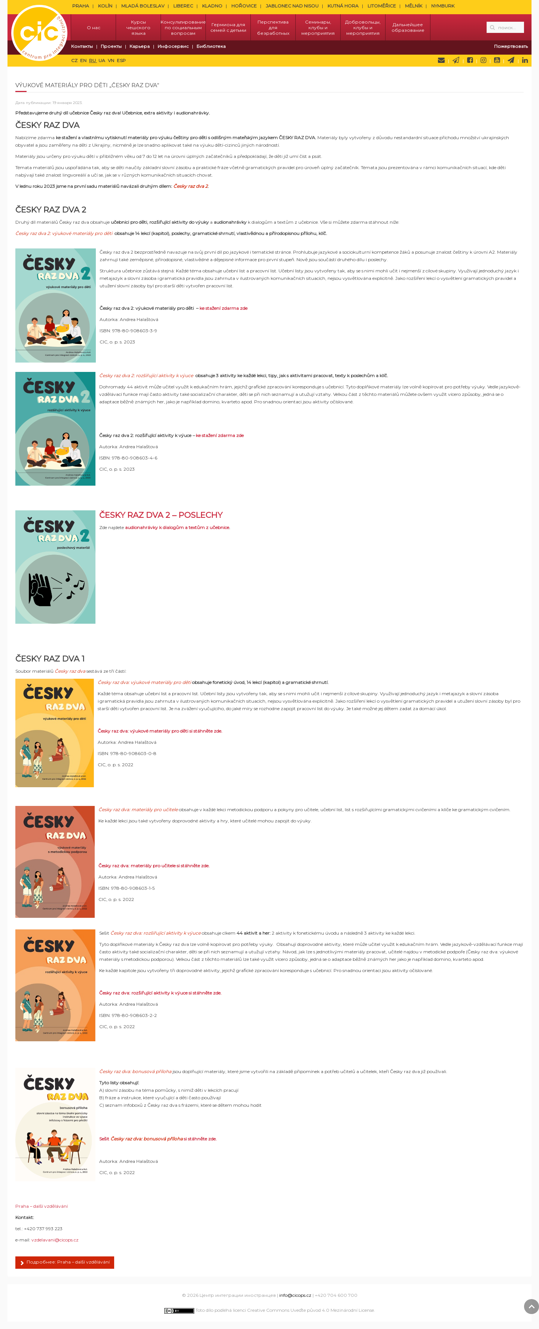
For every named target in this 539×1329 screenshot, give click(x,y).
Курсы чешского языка (138, 27)
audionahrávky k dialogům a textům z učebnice (177, 527)
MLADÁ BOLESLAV (142, 6)
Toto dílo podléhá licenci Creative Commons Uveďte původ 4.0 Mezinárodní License (269, 1310)
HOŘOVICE (244, 6)
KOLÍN (105, 6)
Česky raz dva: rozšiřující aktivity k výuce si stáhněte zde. (160, 993)
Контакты (82, 46)
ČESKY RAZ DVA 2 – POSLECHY (160, 515)
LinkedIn (525, 60)
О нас (93, 27)
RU (93, 60)
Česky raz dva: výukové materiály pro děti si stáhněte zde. (160, 731)
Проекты (111, 46)
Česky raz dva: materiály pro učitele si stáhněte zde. (154, 865)
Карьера (140, 46)
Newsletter (456, 60)
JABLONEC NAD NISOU (292, 6)
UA (102, 60)
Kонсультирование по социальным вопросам (183, 27)
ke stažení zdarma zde (223, 308)
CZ (75, 60)
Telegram (511, 60)
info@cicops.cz (295, 1295)
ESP (121, 60)
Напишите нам (441, 60)
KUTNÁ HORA (343, 6)
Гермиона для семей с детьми (228, 27)
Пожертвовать (511, 46)
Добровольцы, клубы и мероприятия (363, 27)
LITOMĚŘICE (382, 6)
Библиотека (211, 46)
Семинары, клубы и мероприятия (318, 27)
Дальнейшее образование (408, 27)
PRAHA (80, 6)
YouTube (497, 60)
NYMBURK (442, 6)
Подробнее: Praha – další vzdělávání (65, 1263)
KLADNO (212, 6)
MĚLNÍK (413, 6)
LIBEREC (183, 6)
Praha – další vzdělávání (41, 1206)
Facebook (470, 60)
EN (84, 60)
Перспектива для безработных (273, 27)
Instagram (483, 60)
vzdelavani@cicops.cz (55, 1240)
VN (111, 60)
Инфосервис (173, 46)
